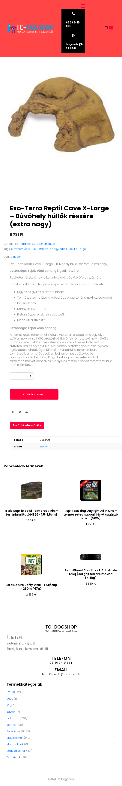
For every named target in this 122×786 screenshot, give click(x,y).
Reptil (71, 249)
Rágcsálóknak (16, 751)
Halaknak (13, 718)
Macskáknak (15, 738)
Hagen (17, 257)
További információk (27, 425)
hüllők (63, 249)
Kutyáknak (13, 731)
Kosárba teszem (34, 394)
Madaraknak (15, 744)
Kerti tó (11, 725)
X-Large (81, 249)
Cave (27, 249)
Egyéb (11, 712)
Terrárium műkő (45, 244)
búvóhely (17, 249)
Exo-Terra (38, 249)
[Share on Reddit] (27, 412)
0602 (10, 699)
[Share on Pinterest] (20, 412)
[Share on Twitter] (13, 412)
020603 (11, 692)
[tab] (27, 425)
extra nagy (51, 249)
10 (8, 705)
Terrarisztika (26, 244)
